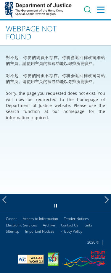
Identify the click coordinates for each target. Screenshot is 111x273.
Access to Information (40, 218)
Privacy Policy (71, 231)
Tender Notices (76, 218)
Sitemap (12, 231)
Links (88, 225)
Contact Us (69, 225)
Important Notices (39, 231)
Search (87, 9)
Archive (49, 225)
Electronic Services (21, 225)
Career (11, 218)
